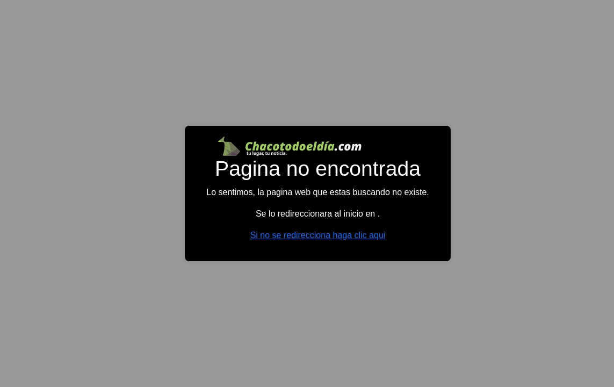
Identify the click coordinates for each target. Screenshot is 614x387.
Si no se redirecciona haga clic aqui (318, 235)
